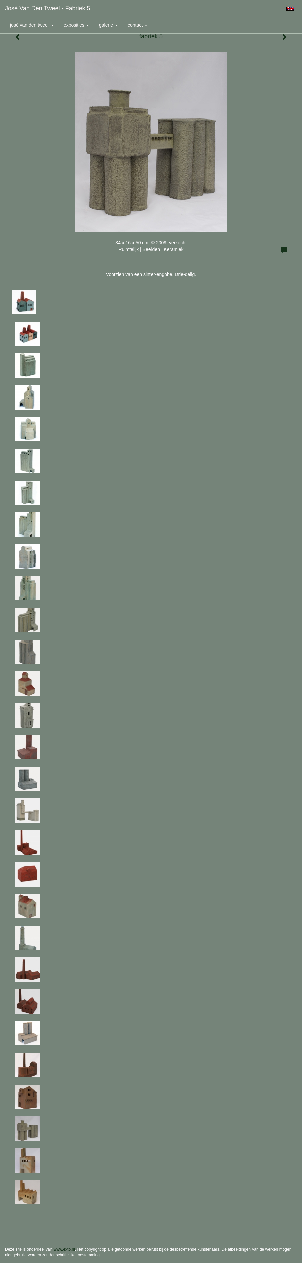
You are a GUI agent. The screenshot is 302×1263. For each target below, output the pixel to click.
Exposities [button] (76, 25)
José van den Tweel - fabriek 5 (47, 8)
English (290, 9)
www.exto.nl (64, 1249)
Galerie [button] (108, 25)
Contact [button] (137, 25)
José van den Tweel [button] (32, 25)
